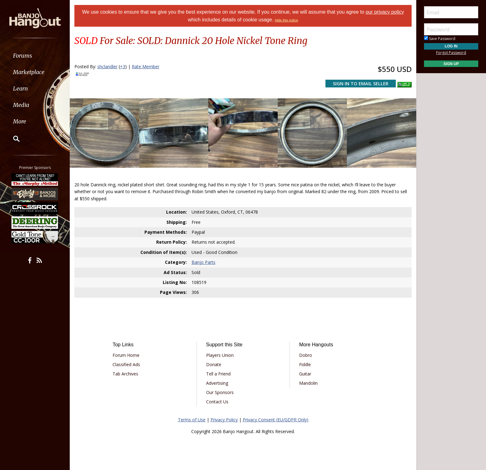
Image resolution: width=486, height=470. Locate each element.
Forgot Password (451, 52)
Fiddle (305, 364)
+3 (122, 66)
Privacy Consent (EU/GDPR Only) (275, 420)
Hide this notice (286, 20)
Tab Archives (125, 374)
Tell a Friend (218, 374)
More (19, 121)
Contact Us (217, 402)
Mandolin (308, 383)
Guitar (305, 374)
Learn (20, 88)
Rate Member (145, 66)
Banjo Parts (203, 262)
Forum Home (126, 355)
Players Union (220, 355)
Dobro (305, 355)
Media (21, 105)
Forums (22, 55)
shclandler (107, 66)
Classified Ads (126, 364)
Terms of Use (191, 420)
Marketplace (28, 72)
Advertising (217, 383)
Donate (213, 364)
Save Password (439, 38)
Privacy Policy (224, 420)
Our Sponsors (220, 392)
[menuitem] (35, 55)
